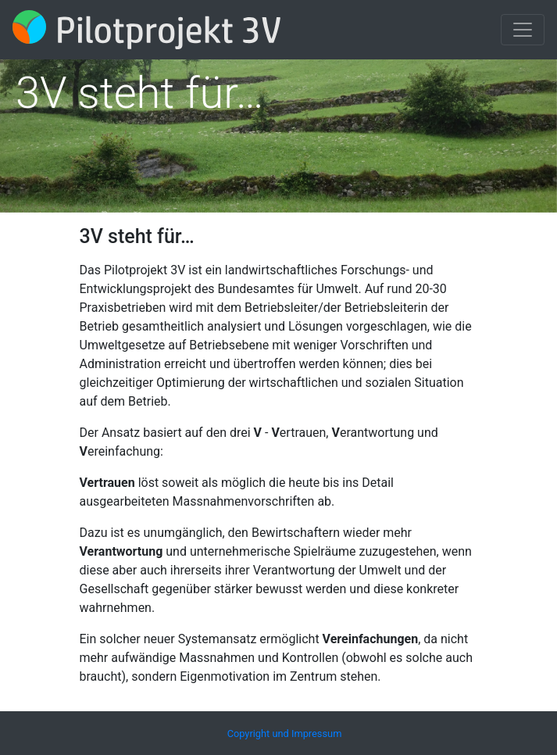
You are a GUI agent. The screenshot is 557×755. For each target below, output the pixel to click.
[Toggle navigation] (523, 29)
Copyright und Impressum (284, 733)
